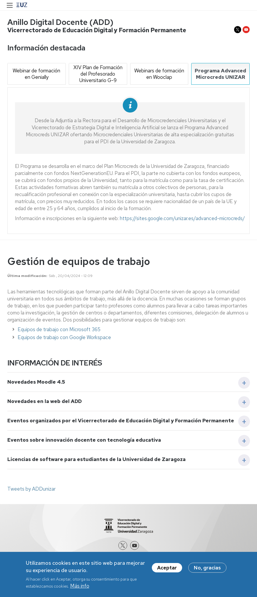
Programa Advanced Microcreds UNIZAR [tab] (220, 73)
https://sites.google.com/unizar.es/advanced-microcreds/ (182, 218)
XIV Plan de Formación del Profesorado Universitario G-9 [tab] (97, 74)
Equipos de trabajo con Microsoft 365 (59, 329)
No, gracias (207, 567)
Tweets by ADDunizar (31, 489)
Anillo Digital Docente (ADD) (60, 22)
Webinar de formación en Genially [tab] (36, 73)
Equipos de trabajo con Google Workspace (64, 337)
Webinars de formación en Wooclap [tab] (159, 73)
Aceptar (167, 567)
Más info (79, 586)
